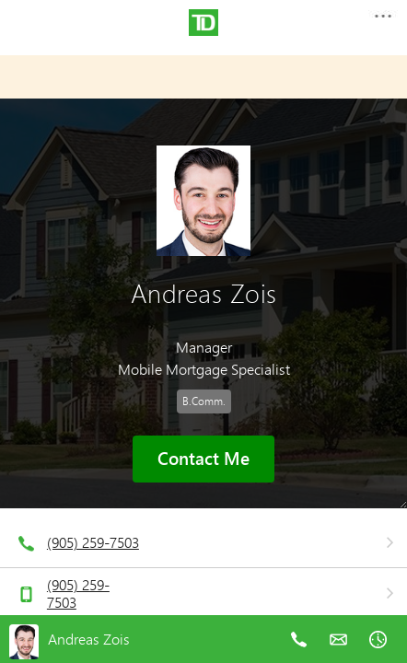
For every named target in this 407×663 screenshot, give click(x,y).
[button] (382, 21)
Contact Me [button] (203, 458)
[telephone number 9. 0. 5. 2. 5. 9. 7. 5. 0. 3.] (299, 652)
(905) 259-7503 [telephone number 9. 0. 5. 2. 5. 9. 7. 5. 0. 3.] (93, 541)
